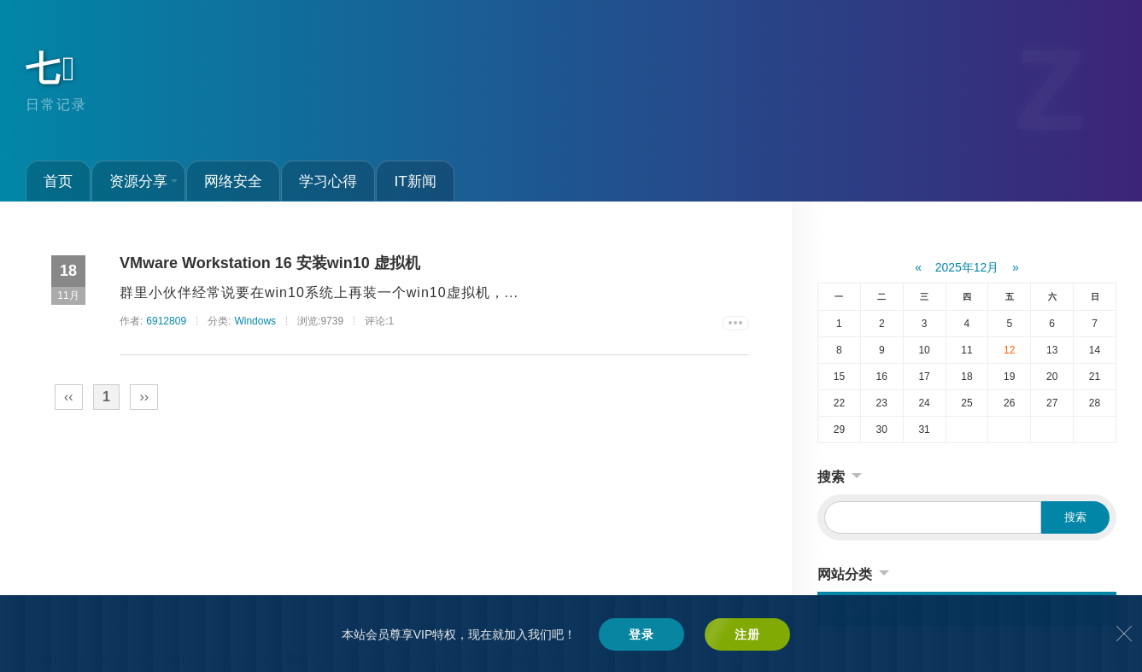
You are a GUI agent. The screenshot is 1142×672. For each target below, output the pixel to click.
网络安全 (233, 181)
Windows (255, 321)
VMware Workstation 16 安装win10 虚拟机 (270, 263)
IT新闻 (415, 181)
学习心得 (328, 181)
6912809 (166, 321)
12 (1009, 350)
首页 (58, 181)
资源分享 (143, 181)
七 (52, 68)
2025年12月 (967, 267)
